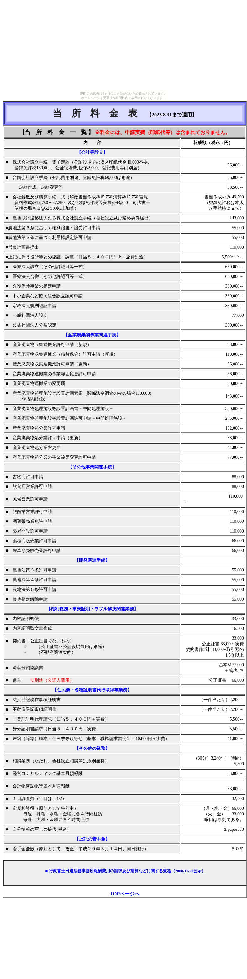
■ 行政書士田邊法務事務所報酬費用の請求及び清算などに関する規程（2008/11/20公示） (125, 870)
